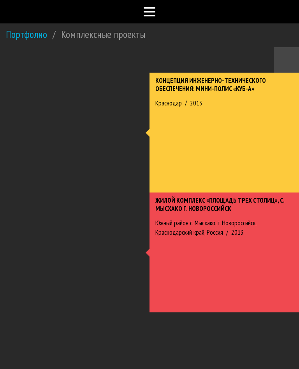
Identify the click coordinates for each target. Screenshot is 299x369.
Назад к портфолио (286, 60)
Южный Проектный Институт (30, 12)
